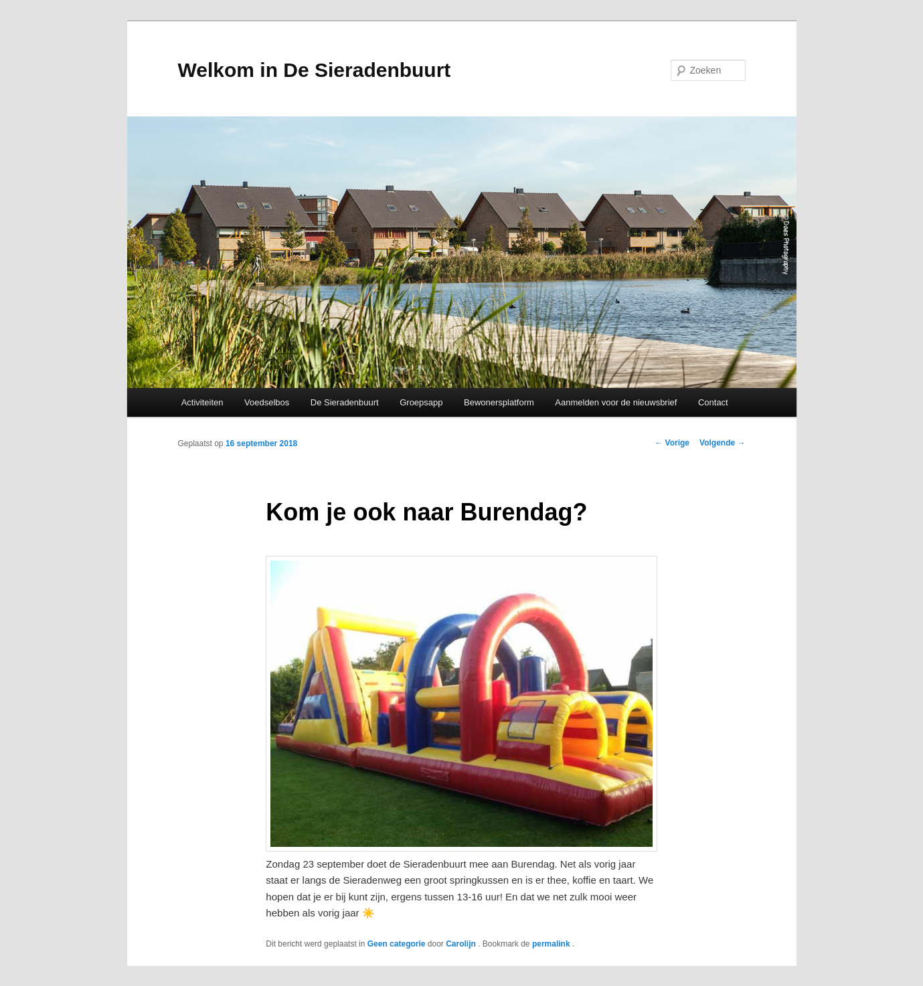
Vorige (672, 443)
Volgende (722, 443)
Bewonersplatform (499, 402)
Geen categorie (396, 944)
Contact (713, 402)
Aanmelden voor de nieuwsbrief (616, 402)
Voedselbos (266, 402)
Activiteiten (202, 402)
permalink (552, 944)
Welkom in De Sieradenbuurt (314, 70)
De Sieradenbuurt (345, 402)
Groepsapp (421, 402)
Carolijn (462, 944)
